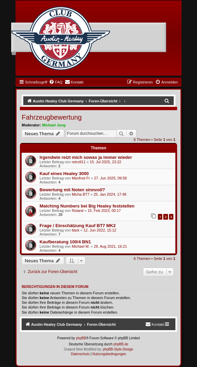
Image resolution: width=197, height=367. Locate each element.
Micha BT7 (81, 194)
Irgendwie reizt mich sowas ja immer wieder (85, 157)
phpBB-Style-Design (118, 349)
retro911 (79, 162)
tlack (76, 230)
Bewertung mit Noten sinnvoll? (72, 189)
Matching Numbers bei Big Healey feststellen (86, 206)
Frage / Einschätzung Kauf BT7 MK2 (77, 225)
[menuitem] (55, 82)
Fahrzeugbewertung (52, 117)
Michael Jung (54, 125)
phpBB (81, 338)
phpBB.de (120, 344)
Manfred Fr (81, 178)
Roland (78, 211)
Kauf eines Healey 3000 (64, 173)
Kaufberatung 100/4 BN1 (65, 241)
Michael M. (81, 246)
